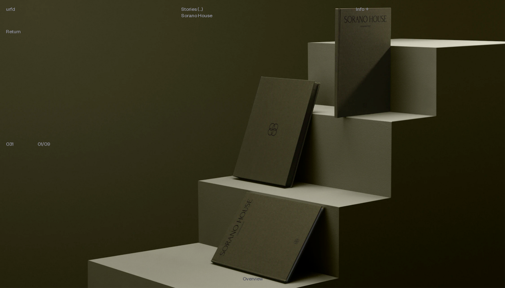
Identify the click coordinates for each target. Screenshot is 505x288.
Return (13, 31)
